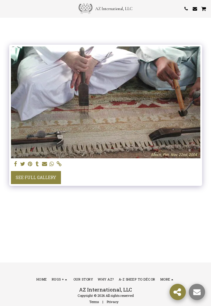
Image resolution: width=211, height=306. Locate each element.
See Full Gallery (36, 177)
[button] (6, 9)
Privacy (113, 301)
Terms (94, 301)
